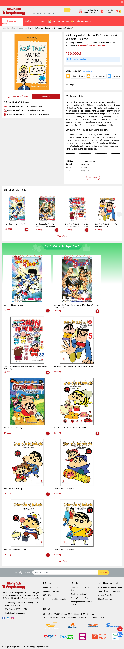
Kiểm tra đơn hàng (84, 21)
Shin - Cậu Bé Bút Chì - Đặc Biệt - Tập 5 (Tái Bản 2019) (73, 366)
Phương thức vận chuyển (80, 598)
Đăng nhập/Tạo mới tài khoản (110, 587)
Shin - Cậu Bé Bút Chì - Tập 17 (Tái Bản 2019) (70, 428)
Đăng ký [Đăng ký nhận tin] (103, 572)
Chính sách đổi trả (38, 21)
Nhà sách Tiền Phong (26, 647)
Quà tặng (47, 13)
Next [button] (119, 214)
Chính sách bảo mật (51, 591)
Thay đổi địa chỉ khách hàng (109, 591)
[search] (67, 10)
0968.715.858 (89, 12)
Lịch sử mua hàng (105, 599)
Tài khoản (109, 10)
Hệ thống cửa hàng (61, 21)
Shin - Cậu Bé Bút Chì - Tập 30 (15, 550)
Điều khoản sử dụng (51, 587)
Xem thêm (93, 177)
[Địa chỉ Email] (70, 572)
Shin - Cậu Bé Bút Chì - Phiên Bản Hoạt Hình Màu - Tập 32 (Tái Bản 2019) (77, 226)
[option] (17, 213)
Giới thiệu (47, 595)
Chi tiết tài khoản (105, 595)
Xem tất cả (62, 236)
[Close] (122, 2)
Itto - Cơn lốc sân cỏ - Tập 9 (15, 224)
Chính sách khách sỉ (79, 594)
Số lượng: (70, 85)
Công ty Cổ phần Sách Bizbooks (91, 45)
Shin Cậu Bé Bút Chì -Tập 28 (64, 489)
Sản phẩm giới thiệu (15, 189)
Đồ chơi (39, 13)
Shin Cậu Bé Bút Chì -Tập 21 (14, 489)
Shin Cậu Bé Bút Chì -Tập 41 (64, 550)
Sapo (47, 647)
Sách (34, 13)
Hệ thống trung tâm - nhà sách (55, 599)
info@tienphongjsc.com (19, 613)
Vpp (52, 13)
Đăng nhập (109, 12)
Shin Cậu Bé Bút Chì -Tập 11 (14, 428)
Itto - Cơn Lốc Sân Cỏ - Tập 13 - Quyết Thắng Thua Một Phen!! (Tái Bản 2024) (46, 226)
